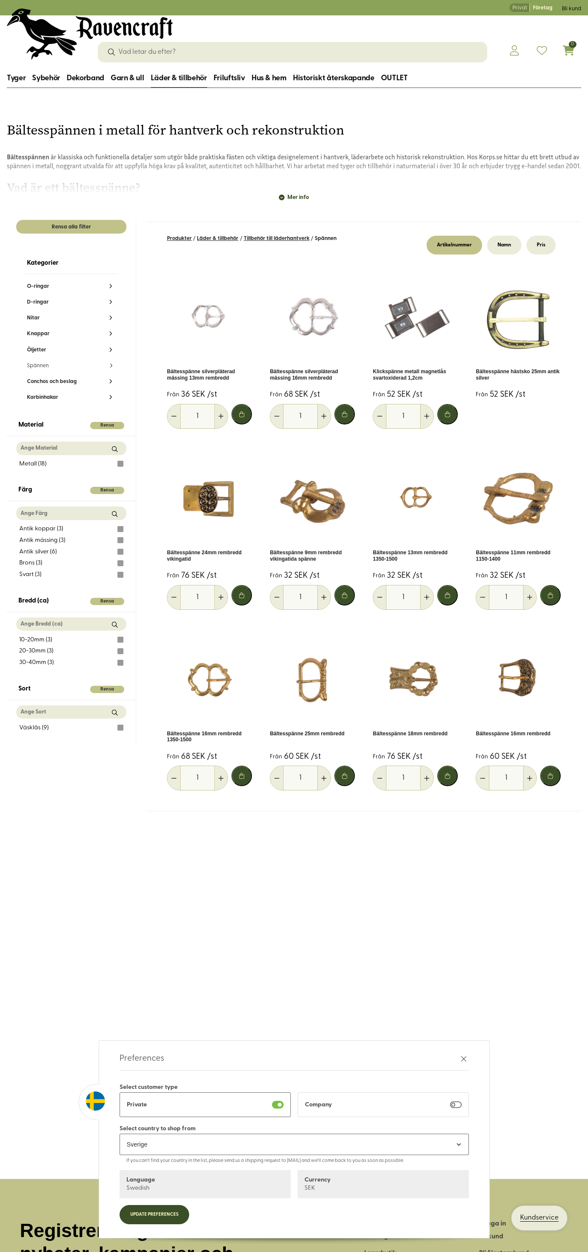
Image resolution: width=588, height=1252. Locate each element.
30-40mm (71, 662)
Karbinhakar (42, 397)
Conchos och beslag (52, 381)
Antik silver (71, 551)
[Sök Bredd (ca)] (114, 624)
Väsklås (71, 727)
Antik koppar (71, 529)
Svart (71, 574)
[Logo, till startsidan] (90, 34)
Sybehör (46, 78)
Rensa (107, 425)
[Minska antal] (174, 416)
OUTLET (394, 78)
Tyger (16, 78)
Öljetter (36, 350)
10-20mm (71, 639)
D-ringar (38, 302)
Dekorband (85, 78)
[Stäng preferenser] (464, 1058)
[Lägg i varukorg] (241, 414)
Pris (541, 245)
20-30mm (71, 651)
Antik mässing (71, 540)
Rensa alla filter (71, 227)
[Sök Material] (114, 449)
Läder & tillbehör (179, 78)
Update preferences (154, 1214)
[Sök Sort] (114, 712)
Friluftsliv (229, 78)
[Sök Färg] (114, 513)
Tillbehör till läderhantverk (277, 238)
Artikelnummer (454, 245)
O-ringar (38, 286)
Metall (71, 463)
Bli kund (571, 9)
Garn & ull (127, 78)
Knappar (38, 333)
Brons (71, 563)
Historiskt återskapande (333, 78)
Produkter (179, 238)
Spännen (38, 366)
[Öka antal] (221, 416)
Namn (504, 245)
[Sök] (111, 52)
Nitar (33, 318)
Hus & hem (269, 78)
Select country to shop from (158, 1129)
